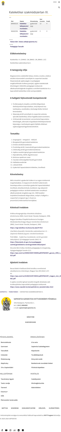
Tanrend (4, 387)
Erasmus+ (4, 392)
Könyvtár (30, 317)
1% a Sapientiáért (7, 367)
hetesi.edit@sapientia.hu (28, 42)
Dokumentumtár (28, 408)
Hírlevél (42, 408)
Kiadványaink (30, 322)
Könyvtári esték (36, 359)
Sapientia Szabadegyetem (40, 346)
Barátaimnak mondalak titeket (42, 363)
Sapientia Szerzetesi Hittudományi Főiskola (35, 299)
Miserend (15, 408)
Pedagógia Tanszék (17, 47)
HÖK (2, 396)
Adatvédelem (36, 387)
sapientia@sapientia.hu (27, 308)
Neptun (5, 408)
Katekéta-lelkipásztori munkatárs (24, 26)
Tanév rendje (5, 383)
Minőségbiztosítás (37, 383)
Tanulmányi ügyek (7, 379)
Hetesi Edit (14, 42)
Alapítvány (4, 363)
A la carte (34, 342)
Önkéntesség (5, 359)
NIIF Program (48, 415)
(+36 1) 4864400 (22, 305)
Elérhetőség (54, 408)
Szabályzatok (36, 379)
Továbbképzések (37, 355)
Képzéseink (35, 351)
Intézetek (4, 355)
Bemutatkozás (6, 342)
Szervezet (4, 346)
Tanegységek (13, 292)
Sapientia (3, 292)
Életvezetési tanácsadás (9, 400)
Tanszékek (4, 351)
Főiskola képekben (37, 367)
